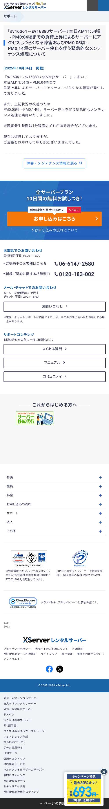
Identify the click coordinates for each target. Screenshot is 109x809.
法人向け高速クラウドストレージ (24, 731)
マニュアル (52, 363)
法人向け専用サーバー (17, 720)
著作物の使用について (91, 653)
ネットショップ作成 (16, 736)
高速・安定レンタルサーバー (21, 698)
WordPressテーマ (15, 780)
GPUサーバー (12, 753)
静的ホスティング (14, 775)
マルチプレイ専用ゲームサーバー (24, 769)
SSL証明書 (10, 725)
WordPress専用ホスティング (21, 791)
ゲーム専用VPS (13, 747)
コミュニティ (52, 376)
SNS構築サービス (14, 764)
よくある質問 (52, 349)
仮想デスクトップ (14, 758)
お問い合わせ (52, 307)
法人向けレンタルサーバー (20, 703)
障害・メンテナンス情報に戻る (54, 163)
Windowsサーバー (15, 742)
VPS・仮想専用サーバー (19, 709)
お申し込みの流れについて (56, 230)
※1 (44, 4)
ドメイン (9, 714)
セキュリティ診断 (14, 786)
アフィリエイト (13, 659)
